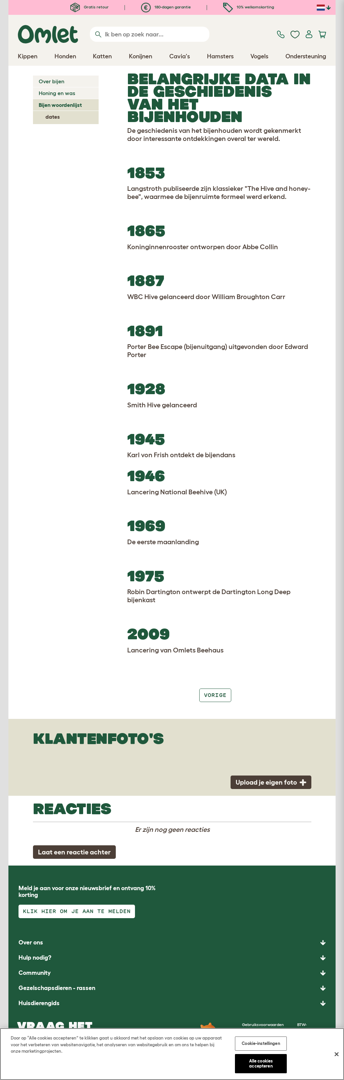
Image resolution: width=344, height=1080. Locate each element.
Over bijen (51, 81)
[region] (172, 1054)
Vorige (215, 695)
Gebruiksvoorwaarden (263, 1024)
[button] (172, 1003)
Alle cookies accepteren (261, 1063)
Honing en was (57, 93)
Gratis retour (89, 7)
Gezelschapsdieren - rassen (57, 988)
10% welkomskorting (248, 7)
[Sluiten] (336, 1054)
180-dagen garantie (166, 7)
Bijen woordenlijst (60, 105)
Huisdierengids (39, 1003)
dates (52, 117)
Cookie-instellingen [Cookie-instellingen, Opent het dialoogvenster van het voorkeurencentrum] (261, 1043)
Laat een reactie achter (74, 852)
